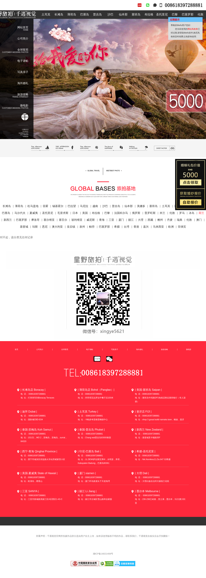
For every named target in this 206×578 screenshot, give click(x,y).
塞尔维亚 (49, 219)
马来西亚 (158, 226)
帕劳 (92, 226)
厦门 (121, 219)
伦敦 (172, 212)
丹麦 (170, 219)
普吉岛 (97, 14)
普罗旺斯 (150, 212)
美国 (85, 212)
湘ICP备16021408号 (103, 553)
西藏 (150, 219)
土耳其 (46, 14)
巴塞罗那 (187, 14)
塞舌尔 (63, 219)
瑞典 (179, 219)
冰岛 (191, 212)
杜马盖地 (32, 206)
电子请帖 (22, 60)
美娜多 (141, 206)
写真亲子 (22, 72)
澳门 (199, 219)
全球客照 (103, 182)
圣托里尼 (162, 14)
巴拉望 (72, 206)
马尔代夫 (19, 212)
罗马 (182, 212)
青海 (102, 219)
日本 (75, 212)
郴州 (160, 219)
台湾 (126, 226)
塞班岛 (136, 14)
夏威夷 (34, 212)
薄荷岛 (71, 14)
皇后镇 (71, 226)
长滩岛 (58, 14)
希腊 (117, 226)
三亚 (111, 219)
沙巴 (110, 14)
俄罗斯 (136, 212)
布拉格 (149, 14)
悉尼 (45, 226)
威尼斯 (91, 219)
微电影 (188, 349)
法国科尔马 (121, 212)
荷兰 (201, 212)
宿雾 (45, 206)
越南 (95, 206)
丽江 (131, 219)
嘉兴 (146, 226)
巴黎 (175, 14)
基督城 (24, 226)
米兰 (162, 212)
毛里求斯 (62, 212)
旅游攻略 (164, 349)
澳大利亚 (57, 226)
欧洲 (171, 226)
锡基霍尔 (57, 206)
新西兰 (8, 219)
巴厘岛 (84, 14)
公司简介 (22, 38)
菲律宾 (182, 226)
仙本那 (123, 14)
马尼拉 (84, 206)
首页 (16, 349)
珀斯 (35, 226)
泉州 (82, 226)
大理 (140, 219)
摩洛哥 (35, 219)
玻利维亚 (76, 219)
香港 (136, 226)
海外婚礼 (22, 83)
